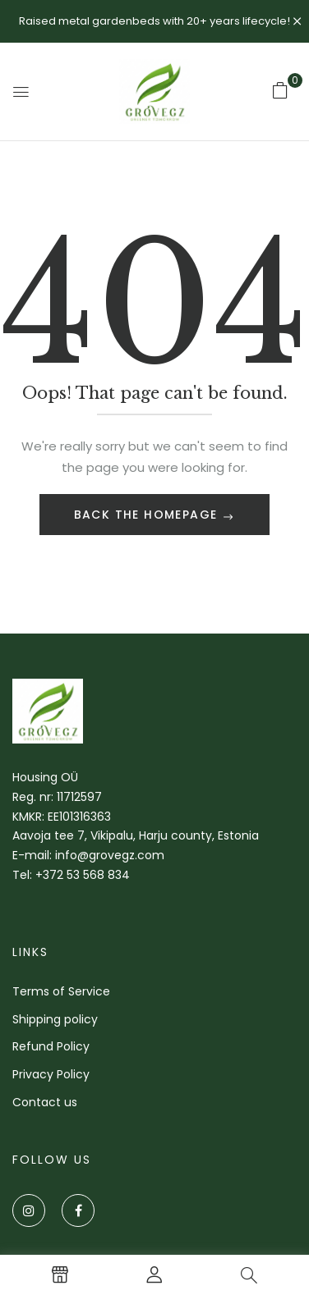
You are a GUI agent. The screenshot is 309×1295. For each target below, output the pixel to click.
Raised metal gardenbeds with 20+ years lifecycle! (154, 21)
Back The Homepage (148, 514)
